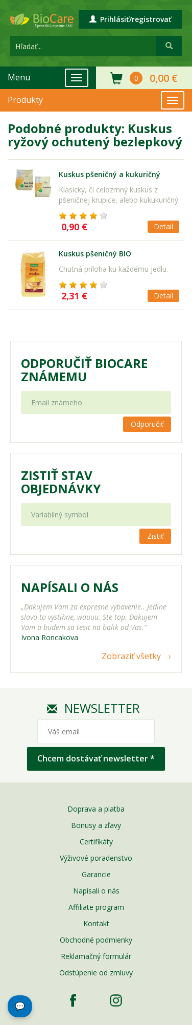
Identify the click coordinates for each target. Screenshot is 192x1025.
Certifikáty (96, 841)
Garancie (96, 874)
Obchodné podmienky (96, 940)
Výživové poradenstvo (96, 858)
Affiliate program (96, 907)
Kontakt (96, 923)
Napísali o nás (96, 891)
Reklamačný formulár (96, 956)
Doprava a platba (96, 809)
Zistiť (155, 536)
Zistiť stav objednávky (61, 482)
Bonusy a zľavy (96, 825)
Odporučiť (147, 424)
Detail (163, 226)
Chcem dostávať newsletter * (96, 758)
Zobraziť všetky (131, 656)
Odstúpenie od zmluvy (96, 972)
